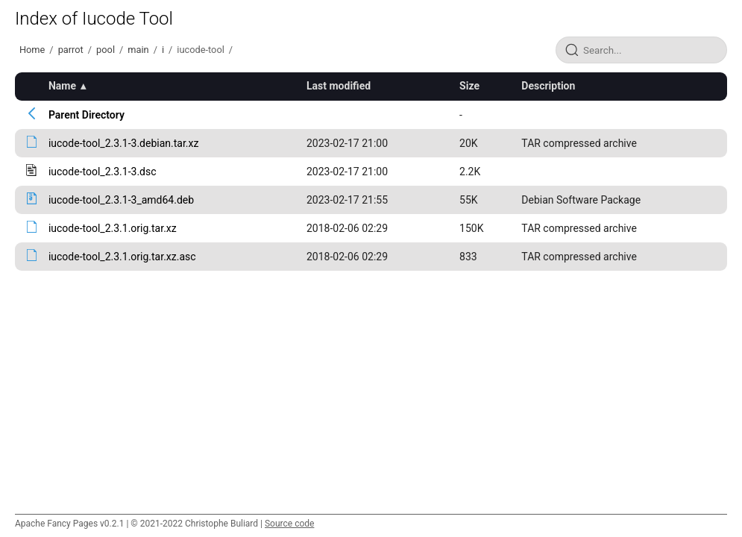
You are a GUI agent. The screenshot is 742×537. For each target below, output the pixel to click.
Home (32, 49)
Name (62, 86)
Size (469, 86)
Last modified (338, 86)
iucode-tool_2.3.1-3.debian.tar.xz (123, 143)
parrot (71, 49)
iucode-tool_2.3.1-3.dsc (102, 172)
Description (548, 86)
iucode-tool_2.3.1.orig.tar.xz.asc (122, 257)
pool (105, 49)
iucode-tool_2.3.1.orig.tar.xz (112, 228)
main (138, 49)
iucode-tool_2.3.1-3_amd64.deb (121, 200)
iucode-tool (200, 49)
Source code (289, 523)
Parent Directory (86, 115)
